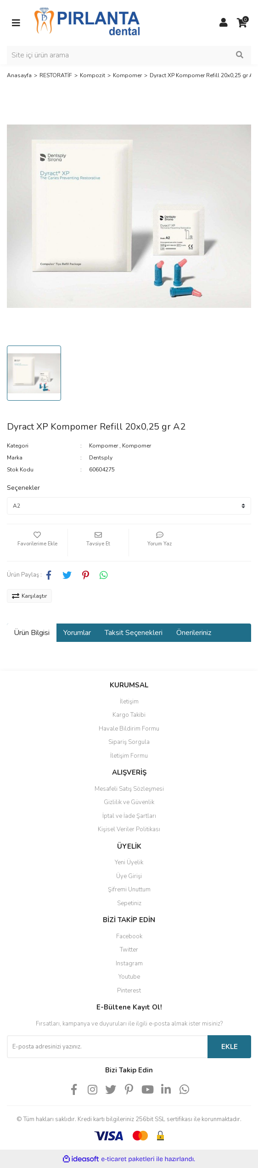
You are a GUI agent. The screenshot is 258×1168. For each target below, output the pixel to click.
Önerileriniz (193, 633)
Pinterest (129, 991)
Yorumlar (77, 633)
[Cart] (242, 23)
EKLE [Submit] (229, 1046)
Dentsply (100, 457)
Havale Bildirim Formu (129, 729)
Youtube (129, 977)
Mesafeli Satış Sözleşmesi (129, 789)
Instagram (129, 963)
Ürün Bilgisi (32, 633)
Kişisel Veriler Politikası (129, 829)
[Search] (129, 55)
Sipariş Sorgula (129, 742)
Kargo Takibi (129, 715)
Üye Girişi (129, 876)
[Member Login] (223, 23)
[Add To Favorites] (37, 542)
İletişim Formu (129, 756)
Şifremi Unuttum (129, 889)
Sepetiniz (129, 903)
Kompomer (103, 445)
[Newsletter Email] (107, 1046)
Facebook (129, 936)
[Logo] (87, 22)
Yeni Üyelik (129, 862)
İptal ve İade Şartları (129, 816)
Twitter (129, 950)
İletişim (129, 701)
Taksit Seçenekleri (134, 633)
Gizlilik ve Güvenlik (129, 802)
